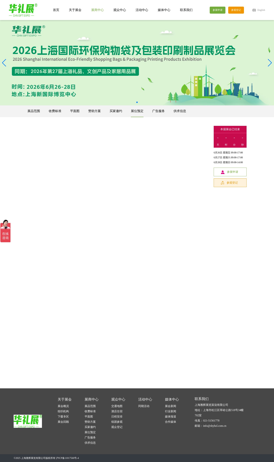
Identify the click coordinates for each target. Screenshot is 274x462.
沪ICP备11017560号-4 (67, 458)
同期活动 (143, 406)
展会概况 (63, 406)
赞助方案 (94, 111)
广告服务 (158, 111)
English (261, 10)
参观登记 (236, 10)
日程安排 (116, 416)
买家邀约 (116, 111)
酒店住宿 (116, 411)
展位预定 (137, 111)
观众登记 (116, 427)
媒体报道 (170, 416)
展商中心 (97, 10)
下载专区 (63, 416)
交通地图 (116, 406)
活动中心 (142, 10)
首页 (56, 10)
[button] (270, 63)
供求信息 (180, 111)
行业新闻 (170, 411)
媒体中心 (164, 10)
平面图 (75, 111)
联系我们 (186, 10)
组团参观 (116, 421)
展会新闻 (170, 406)
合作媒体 (170, 421)
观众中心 (119, 10)
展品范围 (33, 111)
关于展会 (75, 10)
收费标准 (55, 111)
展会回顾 (63, 421)
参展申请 (217, 10)
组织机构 (63, 411)
